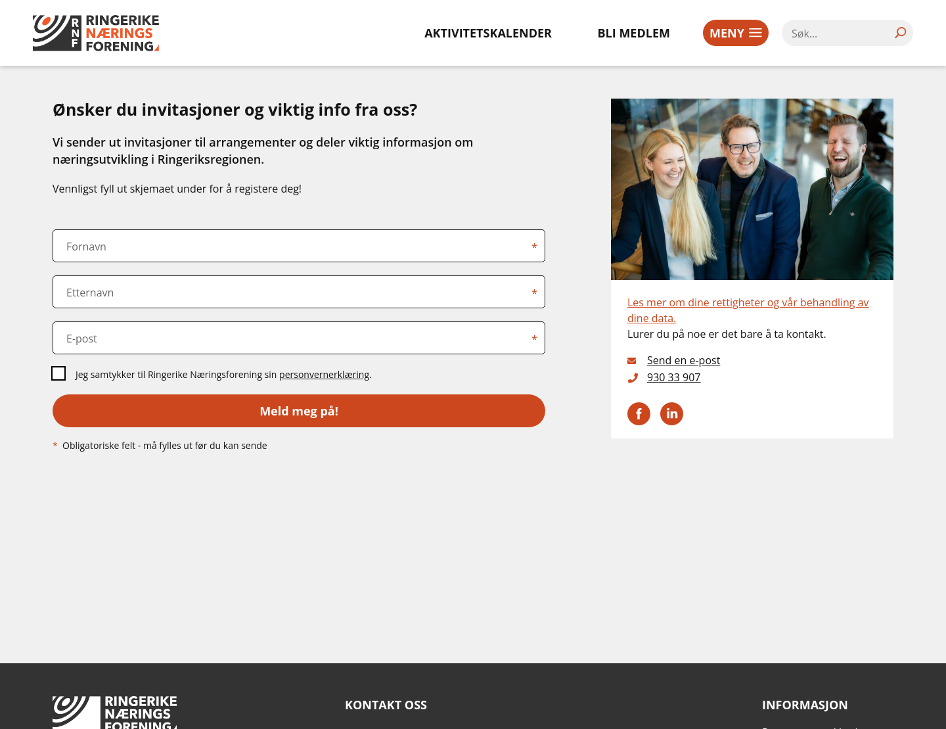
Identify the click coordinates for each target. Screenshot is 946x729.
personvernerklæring (324, 374)
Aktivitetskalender (488, 33)
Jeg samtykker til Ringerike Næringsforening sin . (224, 374)
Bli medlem (634, 33)
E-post (81, 338)
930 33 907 (674, 377)
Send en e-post (683, 360)
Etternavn (90, 292)
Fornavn (86, 246)
